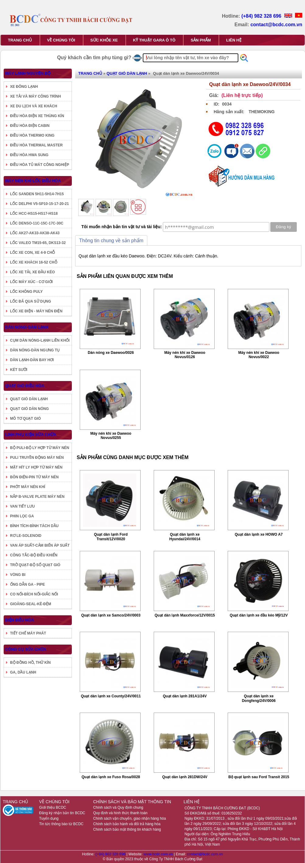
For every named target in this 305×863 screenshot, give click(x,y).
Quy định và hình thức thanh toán (120, 813)
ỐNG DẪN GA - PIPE (27, 584)
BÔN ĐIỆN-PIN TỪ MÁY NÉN (34, 477)
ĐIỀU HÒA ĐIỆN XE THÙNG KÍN (37, 116)
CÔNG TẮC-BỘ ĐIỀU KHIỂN (34, 555)
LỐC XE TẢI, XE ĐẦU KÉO (32, 272)
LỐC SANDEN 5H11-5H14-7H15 (37, 194)
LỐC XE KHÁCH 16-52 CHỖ (33, 262)
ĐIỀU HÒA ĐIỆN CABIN (30, 126)
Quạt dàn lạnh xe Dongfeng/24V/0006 (259, 698)
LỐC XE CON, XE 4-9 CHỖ (32, 252)
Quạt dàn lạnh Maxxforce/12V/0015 (185, 615)
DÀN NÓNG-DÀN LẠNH (26, 327)
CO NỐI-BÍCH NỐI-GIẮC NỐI (34, 594)
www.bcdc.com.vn (159, 854)
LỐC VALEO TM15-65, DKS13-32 (38, 243)
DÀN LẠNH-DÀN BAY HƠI (32, 360)
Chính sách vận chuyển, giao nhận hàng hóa (129, 818)
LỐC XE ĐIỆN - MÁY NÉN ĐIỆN (36, 311)
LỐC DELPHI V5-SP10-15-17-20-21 (39, 204)
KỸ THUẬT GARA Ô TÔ (154, 40)
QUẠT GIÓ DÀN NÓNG (29, 409)
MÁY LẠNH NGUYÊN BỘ (28, 73)
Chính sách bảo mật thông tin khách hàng (127, 829)
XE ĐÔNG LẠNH (24, 87)
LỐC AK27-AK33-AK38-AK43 (35, 233)
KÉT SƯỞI (18, 370)
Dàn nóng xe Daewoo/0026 (111, 353)
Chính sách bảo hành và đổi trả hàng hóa (126, 824)
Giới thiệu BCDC (52, 807)
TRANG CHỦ (20, 40)
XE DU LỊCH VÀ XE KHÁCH (33, 106)
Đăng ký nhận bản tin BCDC (62, 813)
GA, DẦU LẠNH (23, 672)
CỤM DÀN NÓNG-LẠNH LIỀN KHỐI (40, 340)
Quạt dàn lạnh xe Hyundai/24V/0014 (184, 536)
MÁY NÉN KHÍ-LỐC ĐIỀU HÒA (33, 180)
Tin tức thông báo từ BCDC (61, 824)
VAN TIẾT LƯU (22, 506)
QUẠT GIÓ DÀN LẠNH (29, 399)
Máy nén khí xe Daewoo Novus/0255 (110, 435)
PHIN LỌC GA (22, 516)
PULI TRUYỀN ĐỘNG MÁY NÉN (37, 457)
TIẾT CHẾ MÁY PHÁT (28, 633)
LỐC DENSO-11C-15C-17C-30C (36, 223)
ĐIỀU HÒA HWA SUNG (29, 155)
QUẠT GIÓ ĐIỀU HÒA (24, 385)
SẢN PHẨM (201, 40)
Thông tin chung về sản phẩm (111, 240)
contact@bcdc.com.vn (276, 24)
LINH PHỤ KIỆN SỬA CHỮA (30, 434)
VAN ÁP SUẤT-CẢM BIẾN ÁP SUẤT (40, 545)
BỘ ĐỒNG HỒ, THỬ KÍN (30, 662)
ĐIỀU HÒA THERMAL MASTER (36, 145)
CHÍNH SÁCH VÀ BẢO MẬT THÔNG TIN (132, 801)
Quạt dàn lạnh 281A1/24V (185, 696)
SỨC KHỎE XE (104, 40)
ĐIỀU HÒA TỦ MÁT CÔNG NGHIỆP (39, 165)
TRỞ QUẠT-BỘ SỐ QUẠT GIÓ (35, 565)
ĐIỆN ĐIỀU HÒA (19, 620)
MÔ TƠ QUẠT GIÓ (25, 418)
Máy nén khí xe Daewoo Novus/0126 (184, 355)
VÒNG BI (18, 575)
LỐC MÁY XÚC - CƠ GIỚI (31, 282)
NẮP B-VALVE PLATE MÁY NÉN (37, 496)
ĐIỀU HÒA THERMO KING (32, 135)
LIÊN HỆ (233, 40)
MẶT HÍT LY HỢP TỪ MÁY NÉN (36, 467)
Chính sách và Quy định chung (118, 807)
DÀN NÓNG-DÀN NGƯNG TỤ (35, 350)
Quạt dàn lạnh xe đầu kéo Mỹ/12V (259, 615)
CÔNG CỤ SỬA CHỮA (25, 649)
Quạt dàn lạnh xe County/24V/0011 (111, 696)
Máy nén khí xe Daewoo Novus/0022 (258, 355)
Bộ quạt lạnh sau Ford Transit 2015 (258, 777)
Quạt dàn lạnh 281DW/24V (185, 777)
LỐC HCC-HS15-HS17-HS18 (34, 213)
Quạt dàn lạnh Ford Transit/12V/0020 (111, 536)
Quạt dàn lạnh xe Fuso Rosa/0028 (111, 777)
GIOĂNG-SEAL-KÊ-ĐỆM (30, 604)
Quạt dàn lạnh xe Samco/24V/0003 (111, 615)
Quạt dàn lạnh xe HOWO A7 (259, 534)
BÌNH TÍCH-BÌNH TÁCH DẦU (34, 526)
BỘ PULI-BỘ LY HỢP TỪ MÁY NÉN (39, 448)
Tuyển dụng (49, 818)
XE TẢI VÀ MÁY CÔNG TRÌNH (35, 96)
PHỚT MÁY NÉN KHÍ (27, 487)
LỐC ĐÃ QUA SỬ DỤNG (30, 301)
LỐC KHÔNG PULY (26, 291)
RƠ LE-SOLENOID (25, 536)
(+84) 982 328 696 (262, 16)
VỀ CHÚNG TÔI (61, 40)
